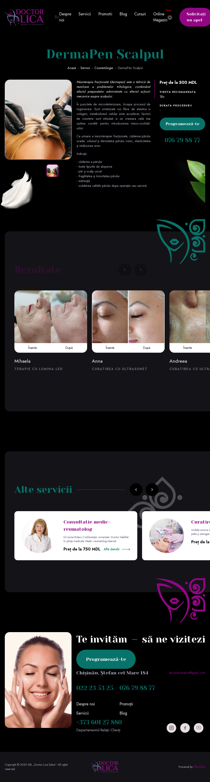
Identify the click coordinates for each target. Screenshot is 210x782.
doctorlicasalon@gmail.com (187, 673)
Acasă (72, 68)
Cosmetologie (104, 68)
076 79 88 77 (182, 140)
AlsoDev (199, 767)
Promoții (126, 704)
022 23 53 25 (94, 688)
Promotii (105, 14)
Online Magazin (160, 17)
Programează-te (182, 124)
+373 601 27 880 (99, 722)
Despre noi (65, 17)
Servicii (85, 14)
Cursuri (140, 14)
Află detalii (111, 549)
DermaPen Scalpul (130, 68)
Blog (123, 14)
